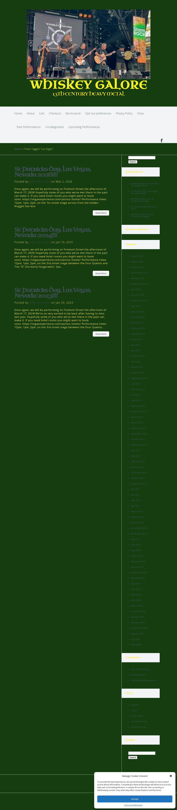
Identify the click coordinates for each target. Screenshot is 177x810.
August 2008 (137, 633)
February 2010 (138, 561)
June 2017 (136, 350)
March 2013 (137, 422)
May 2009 (136, 594)
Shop (140, 113)
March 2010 (137, 555)
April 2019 (136, 306)
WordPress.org (138, 726)
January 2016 (137, 372)
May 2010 (136, 550)
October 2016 (138, 356)
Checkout (55, 113)
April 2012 (136, 455)
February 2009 (138, 611)
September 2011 (139, 483)
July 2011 (135, 489)
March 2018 (137, 322)
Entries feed (137, 715)
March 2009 (137, 605)
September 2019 (139, 300)
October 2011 (138, 478)
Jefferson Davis (39, 181)
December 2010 (139, 528)
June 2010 (136, 544)
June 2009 (136, 589)
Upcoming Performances (84, 127)
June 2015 (136, 383)
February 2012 (138, 461)
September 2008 (139, 628)
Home (18, 113)
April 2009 (136, 600)
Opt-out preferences (133, 805)
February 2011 (138, 516)
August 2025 (137, 261)
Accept (134, 799)
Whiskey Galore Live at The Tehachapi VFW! (144, 184)
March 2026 (137, 256)
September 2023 (139, 283)
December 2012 (139, 433)
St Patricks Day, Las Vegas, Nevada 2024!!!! (52, 232)
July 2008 (135, 639)
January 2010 (137, 566)
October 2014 (138, 389)
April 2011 (136, 505)
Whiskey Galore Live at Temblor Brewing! (142, 199)
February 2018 (138, 328)
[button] (170, 775)
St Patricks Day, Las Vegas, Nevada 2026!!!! (52, 172)
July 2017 (135, 344)
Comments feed (139, 721)
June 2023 (136, 289)
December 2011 (139, 472)
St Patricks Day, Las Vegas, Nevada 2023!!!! (52, 293)
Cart (41, 113)
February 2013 (138, 428)
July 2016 (135, 361)
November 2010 (139, 533)
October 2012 (138, 439)
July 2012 (135, 450)
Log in (134, 710)
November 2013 (139, 411)
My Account (73, 113)
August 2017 (137, 339)
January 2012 (137, 467)
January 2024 (137, 278)
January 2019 (137, 311)
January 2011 (137, 522)
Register (135, 704)
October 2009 (138, 578)
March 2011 (137, 511)
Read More (101, 212)
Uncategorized (54, 127)
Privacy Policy (124, 113)
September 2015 (139, 378)
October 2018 (138, 317)
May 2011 (136, 500)
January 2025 (137, 267)
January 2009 (137, 616)
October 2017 (138, 333)
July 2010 (135, 539)
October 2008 (138, 622)
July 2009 (135, 583)
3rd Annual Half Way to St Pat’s (144, 207)
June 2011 (136, 494)
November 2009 (139, 572)
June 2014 (136, 394)
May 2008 (136, 644)
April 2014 (136, 400)
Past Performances (29, 127)
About (30, 113)
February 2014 (138, 405)
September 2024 (139, 272)
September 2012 (139, 444)
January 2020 (137, 294)
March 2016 (137, 367)
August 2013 (137, 417)
